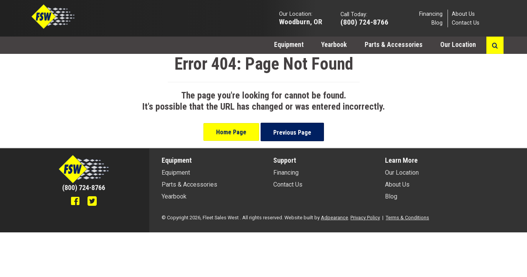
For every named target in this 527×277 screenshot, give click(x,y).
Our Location (458, 44)
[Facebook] (75, 202)
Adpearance (334, 217)
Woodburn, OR (300, 21)
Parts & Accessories (394, 44)
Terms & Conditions (407, 217)
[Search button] (495, 45)
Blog (437, 23)
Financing (431, 13)
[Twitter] (92, 202)
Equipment (289, 44)
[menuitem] (288, 44)
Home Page (231, 132)
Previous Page (292, 132)
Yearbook (334, 44)
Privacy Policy (365, 217)
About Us (463, 13)
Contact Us (465, 23)
